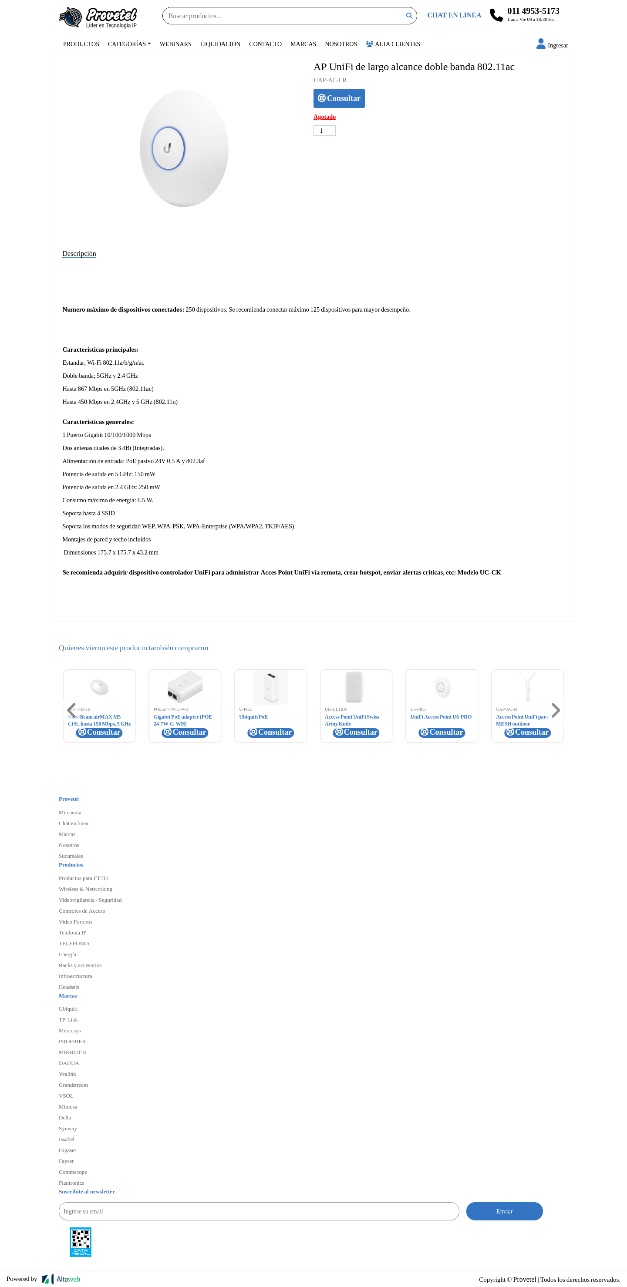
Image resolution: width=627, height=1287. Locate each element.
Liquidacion (220, 43)
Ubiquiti (68, 1008)
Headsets (69, 986)
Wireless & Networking (85, 888)
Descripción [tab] (79, 253)
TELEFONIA (74, 943)
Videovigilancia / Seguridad (90, 899)
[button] (552, 45)
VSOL (66, 1095)
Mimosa (68, 1106)
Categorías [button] (127, 43)
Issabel (66, 1139)
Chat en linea (73, 823)
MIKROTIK (73, 1051)
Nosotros (341, 43)
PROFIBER (72, 1041)
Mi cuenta (70, 812)
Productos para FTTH (83, 877)
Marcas (303, 43)
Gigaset (67, 1149)
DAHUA (69, 1062)
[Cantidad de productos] (325, 130)
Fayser (66, 1160)
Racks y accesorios (80, 964)
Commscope (73, 1171)
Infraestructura (75, 975)
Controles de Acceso (82, 910)
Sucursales (71, 855)
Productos (81, 43)
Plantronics (71, 1182)
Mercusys (70, 1030)
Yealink (67, 1073)
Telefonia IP (72, 932)
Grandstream (73, 1084)
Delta (65, 1117)
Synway (68, 1128)
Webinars (176, 43)
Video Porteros (75, 921)
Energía (67, 954)
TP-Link (68, 1019)
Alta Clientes (393, 43)
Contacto (265, 43)
